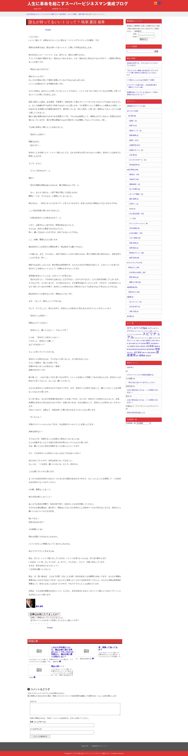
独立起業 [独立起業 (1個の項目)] (131, 349)
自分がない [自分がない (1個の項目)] (130, 352)
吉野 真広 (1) (133, 248)
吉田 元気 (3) (133, 311)
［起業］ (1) (132, 121)
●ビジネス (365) (132, 111)
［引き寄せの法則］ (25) (136, 272)
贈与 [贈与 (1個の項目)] (137, 355)
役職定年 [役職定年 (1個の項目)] (132, 346)
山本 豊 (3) (133, 155)
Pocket (48, 30)
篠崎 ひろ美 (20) (135, 282)
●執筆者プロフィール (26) (136, 106)
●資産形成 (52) (132, 287)
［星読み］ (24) (133, 174)
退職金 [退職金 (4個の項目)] (142, 355)
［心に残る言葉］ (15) (136, 213)
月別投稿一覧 (131, 423)
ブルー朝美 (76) (134, 238)
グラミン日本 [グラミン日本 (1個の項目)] (148, 331)
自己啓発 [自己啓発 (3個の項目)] (137, 352)
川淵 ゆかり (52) (134, 292)
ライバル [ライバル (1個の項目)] (132, 340)
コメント (33, 701)
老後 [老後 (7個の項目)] (157, 349)
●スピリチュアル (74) (134, 263)
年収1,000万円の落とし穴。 (136, 413)
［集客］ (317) (133, 140)
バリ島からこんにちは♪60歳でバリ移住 (140, 80)
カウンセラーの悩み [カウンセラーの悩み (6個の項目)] (137, 328)
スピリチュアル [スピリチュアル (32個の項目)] (143, 335)
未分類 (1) (130, 316)
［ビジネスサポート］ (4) (137, 160)
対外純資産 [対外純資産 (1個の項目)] (154, 343)
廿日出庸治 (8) (134, 228)
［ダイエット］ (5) (134, 302)
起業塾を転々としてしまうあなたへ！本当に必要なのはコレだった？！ (142, 93)
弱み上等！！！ (58, 666)
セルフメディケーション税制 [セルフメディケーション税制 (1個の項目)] (143, 338)
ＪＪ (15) (132, 218)
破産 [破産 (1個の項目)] (135, 349)
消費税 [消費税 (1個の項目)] (156, 346)
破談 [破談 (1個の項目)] (139, 349)
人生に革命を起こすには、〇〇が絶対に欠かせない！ (142, 391)
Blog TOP (37, 9)
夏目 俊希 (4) (133, 199)
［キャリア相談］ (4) (135, 194)
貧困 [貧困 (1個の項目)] (148, 352)
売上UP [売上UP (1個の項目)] (138, 343)
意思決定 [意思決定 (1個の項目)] (142, 346)
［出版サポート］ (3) (135, 150)
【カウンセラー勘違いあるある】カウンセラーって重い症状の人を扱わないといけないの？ (142, 73)
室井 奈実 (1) (133, 243)
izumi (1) (132, 209)
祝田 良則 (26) (134, 258)
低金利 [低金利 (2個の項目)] (148, 340)
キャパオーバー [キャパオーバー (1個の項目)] (139, 331)
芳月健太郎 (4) (134, 165)
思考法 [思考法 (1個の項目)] (138, 346)
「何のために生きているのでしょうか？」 (142, 382)
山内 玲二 (130, 367)
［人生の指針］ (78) (135, 233)
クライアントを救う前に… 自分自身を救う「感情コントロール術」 (142, 86)
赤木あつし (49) (133, 267)
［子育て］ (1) (133, 204)
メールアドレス (36, 729)
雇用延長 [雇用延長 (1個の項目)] (148, 355)
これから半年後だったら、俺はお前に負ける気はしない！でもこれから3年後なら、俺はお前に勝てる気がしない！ (62, 652)
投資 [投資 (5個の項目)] (151, 346)
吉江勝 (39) (132, 116)
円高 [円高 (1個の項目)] (156, 340)
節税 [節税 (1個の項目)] (147, 349)
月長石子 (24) (134, 179)
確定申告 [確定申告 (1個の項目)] (143, 349)
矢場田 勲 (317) (134, 145)
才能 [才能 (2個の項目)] (147, 346)
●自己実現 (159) (132, 170)
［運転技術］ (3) (134, 184)
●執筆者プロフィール (60, 9)
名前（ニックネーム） (38, 722)
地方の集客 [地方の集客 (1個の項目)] (132, 343)
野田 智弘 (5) (133, 277)
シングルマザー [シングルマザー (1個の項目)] (137, 334)
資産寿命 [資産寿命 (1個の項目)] (153, 352)
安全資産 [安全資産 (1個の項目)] (143, 343)
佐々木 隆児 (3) (134, 189)
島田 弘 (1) (133, 125)
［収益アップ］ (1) (134, 130)
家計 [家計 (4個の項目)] (148, 343)
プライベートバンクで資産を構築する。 (141, 375)
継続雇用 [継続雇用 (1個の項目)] (152, 349)
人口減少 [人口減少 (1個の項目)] (142, 340)
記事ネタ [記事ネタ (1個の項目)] (144, 352)
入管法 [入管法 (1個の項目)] (153, 340)
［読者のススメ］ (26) (136, 253)
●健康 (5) (130, 297)
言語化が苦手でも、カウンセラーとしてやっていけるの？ (142, 64)
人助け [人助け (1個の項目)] (138, 340)
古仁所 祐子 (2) (134, 306)
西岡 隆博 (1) (133, 135)
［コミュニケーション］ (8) (138, 223)
